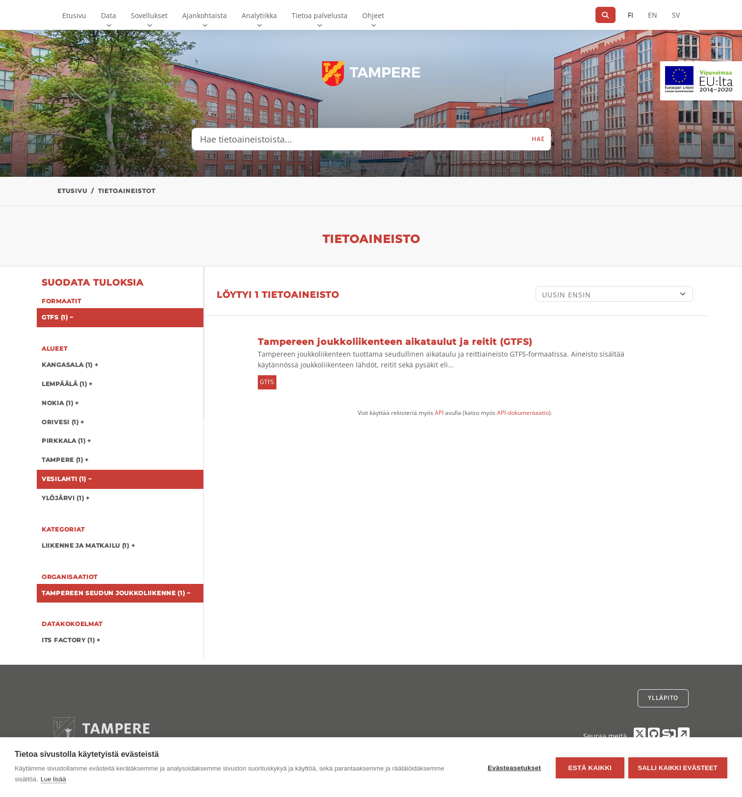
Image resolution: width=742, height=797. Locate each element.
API (439, 413)
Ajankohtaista (204, 15)
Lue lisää (53, 779)
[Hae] (605, 15)
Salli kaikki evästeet (677, 767)
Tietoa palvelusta (319, 15)
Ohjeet (373, 15)
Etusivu (74, 15)
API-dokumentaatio (523, 413)
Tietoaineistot (126, 190)
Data (108, 15)
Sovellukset (149, 15)
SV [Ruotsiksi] (676, 15)
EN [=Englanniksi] (652, 15)
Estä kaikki (588, 767)
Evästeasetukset (513, 767)
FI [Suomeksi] (630, 15)
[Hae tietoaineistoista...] (359, 139)
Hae (538, 139)
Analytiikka (259, 15)
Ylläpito (663, 698)
